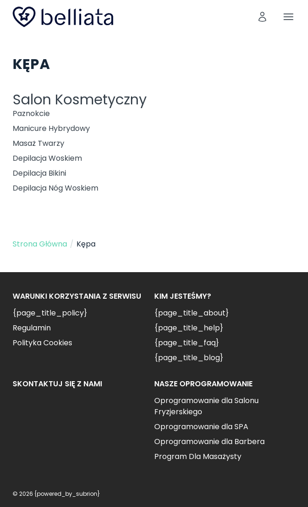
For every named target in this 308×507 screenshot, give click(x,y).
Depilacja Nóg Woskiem (55, 188)
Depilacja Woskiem (47, 158)
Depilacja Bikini (39, 173)
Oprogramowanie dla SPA (201, 426)
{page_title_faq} (186, 342)
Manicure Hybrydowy (51, 128)
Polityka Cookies (42, 342)
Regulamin (32, 327)
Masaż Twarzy (38, 143)
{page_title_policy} (50, 313)
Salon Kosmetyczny (80, 100)
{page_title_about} (191, 313)
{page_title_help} (188, 327)
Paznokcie (31, 113)
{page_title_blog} (188, 357)
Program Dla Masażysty (197, 456)
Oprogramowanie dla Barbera (209, 441)
